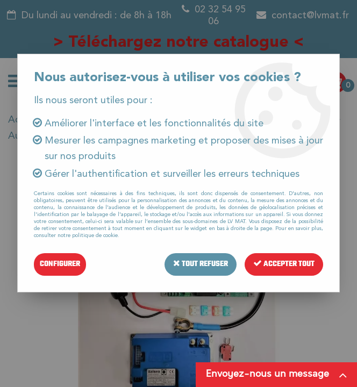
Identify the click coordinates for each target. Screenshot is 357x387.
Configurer (60, 264)
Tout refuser (200, 264)
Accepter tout (284, 264)
